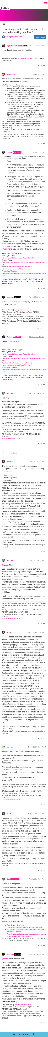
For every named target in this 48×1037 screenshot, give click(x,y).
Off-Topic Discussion (14, 34)
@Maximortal (7, 246)
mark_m (10, 391)
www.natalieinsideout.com (11, 436)
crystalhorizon (12, 43)
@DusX (19, 577)
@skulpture (20, 853)
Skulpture (10, 295)
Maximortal (11, 72)
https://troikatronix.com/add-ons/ (20, 264)
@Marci (5, 562)
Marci (9, 459)
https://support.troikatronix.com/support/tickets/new (19, 255)
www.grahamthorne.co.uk (22, 307)
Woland (9, 150)
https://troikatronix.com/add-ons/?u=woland (16, 266)
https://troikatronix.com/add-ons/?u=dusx (30, 927)
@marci (5, 749)
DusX (9, 876)
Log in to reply (40, 35)
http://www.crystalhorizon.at (27, 56)
